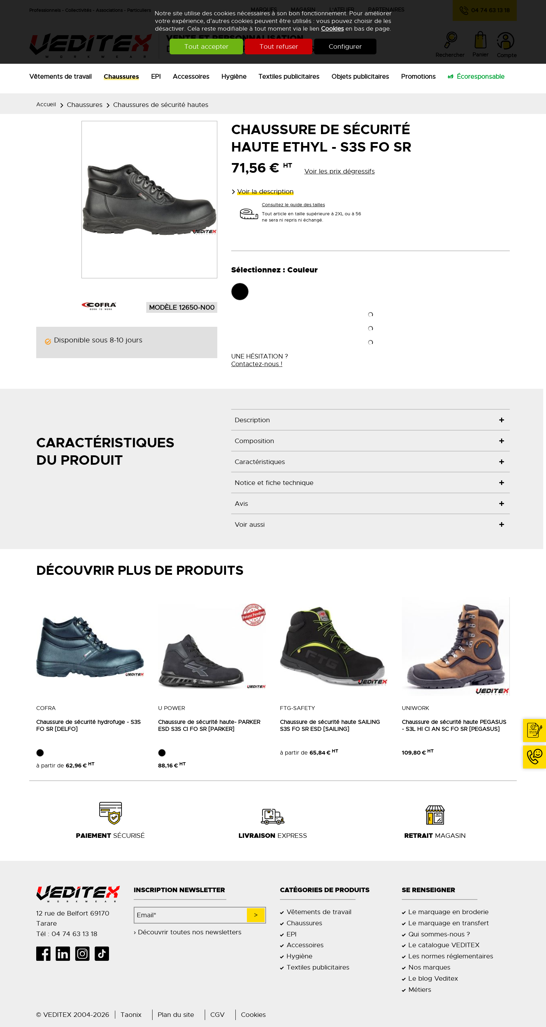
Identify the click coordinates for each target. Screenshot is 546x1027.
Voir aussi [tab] (250, 524)
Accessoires (191, 76)
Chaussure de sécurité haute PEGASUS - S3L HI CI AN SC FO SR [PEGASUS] (454, 726)
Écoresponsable (481, 76)
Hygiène (234, 76)
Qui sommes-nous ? (439, 934)
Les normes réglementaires (450, 956)
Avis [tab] (241, 503)
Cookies (332, 28)
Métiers (419, 990)
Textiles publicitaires (288, 76)
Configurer (345, 46)
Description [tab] (252, 420)
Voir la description (265, 191)
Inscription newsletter (179, 890)
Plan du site (176, 1015)
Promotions (418, 76)
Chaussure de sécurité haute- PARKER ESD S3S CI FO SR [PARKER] (209, 726)
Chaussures (121, 76)
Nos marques (429, 967)
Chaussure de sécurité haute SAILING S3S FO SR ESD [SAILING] (330, 726)
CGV (217, 1015)
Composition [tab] (254, 441)
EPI (156, 76)
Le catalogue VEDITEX (443, 945)
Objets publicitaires (360, 76)
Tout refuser (278, 46)
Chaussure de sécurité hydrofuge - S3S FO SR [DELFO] (88, 726)
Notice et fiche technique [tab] (274, 482)
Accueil (46, 104)
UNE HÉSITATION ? (259, 360)
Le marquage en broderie (448, 912)
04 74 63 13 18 (531, 768)
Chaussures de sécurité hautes (160, 105)
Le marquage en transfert (448, 923)
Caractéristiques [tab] (260, 461)
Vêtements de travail (60, 76)
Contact (536, 741)
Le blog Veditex (433, 978)
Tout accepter (206, 46)
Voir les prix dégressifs (339, 171)
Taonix (130, 1015)
